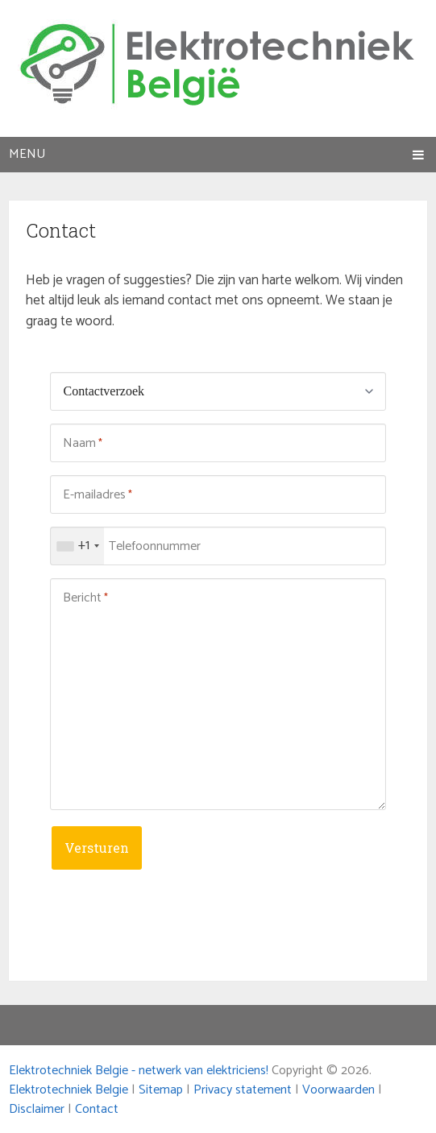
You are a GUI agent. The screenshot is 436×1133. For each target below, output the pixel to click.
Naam (82, 443)
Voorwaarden (338, 1090)
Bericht (85, 598)
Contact (96, 1109)
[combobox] (77, 545)
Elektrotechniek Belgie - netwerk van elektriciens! (138, 1070)
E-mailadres (97, 495)
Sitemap (161, 1090)
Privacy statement (242, 1090)
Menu (27, 154)
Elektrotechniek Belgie (68, 1090)
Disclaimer (36, 1109)
